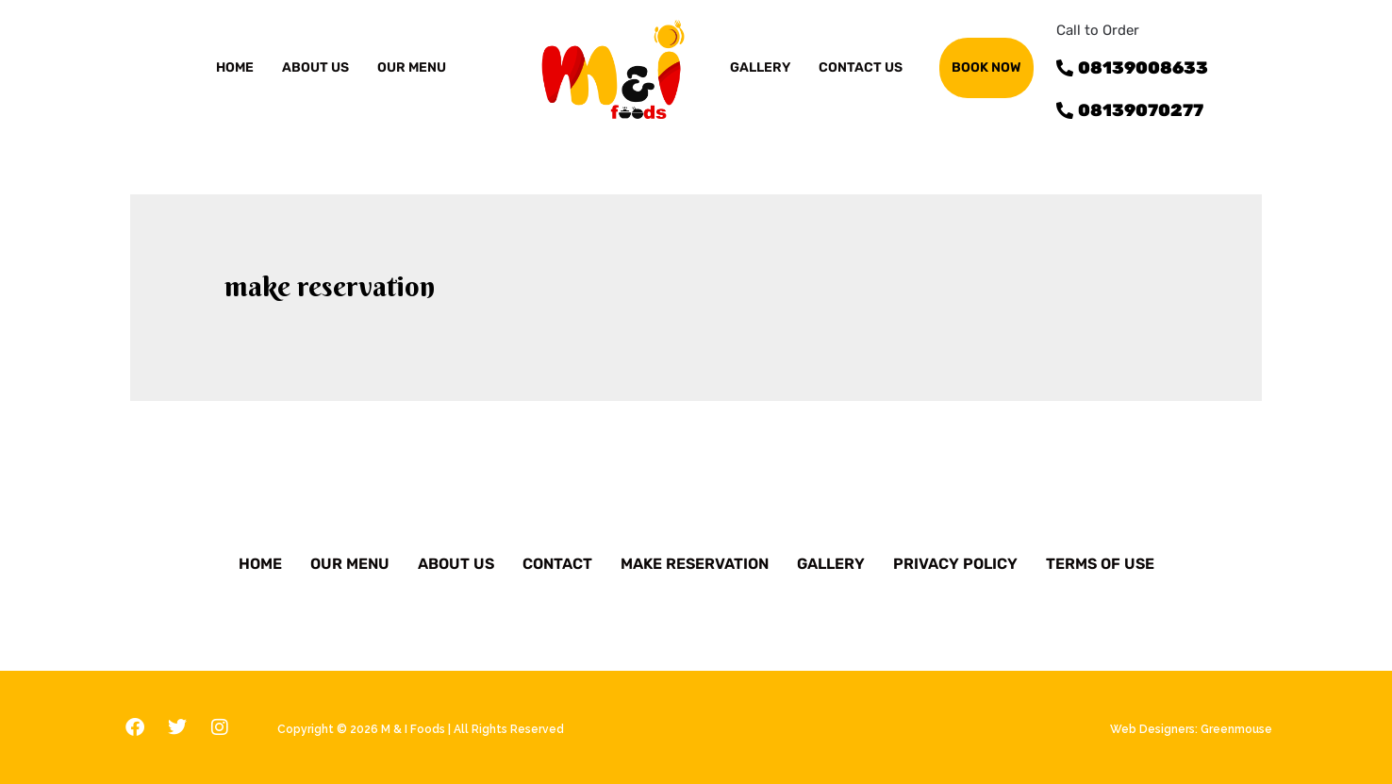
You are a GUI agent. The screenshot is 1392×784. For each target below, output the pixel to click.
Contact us (861, 67)
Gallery (831, 564)
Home (235, 67)
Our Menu (349, 564)
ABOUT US (315, 67)
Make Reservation (695, 564)
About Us (456, 564)
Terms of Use (1100, 564)
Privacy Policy (955, 564)
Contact (557, 564)
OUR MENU (411, 67)
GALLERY (760, 67)
